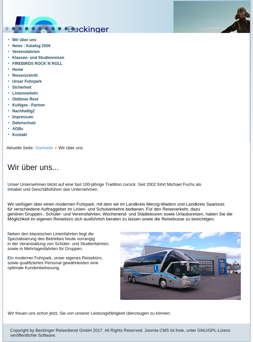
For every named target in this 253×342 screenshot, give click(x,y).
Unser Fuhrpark (27, 81)
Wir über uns (24, 40)
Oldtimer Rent (25, 99)
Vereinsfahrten (26, 51)
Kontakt (19, 134)
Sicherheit (21, 87)
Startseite (44, 147)
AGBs (17, 129)
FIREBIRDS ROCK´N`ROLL (37, 63)
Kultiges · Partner (28, 105)
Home (17, 69)
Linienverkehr (25, 93)
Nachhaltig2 (23, 111)
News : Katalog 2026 (31, 45)
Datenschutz (24, 123)
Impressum (22, 117)
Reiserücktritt (25, 75)
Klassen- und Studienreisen (38, 57)
